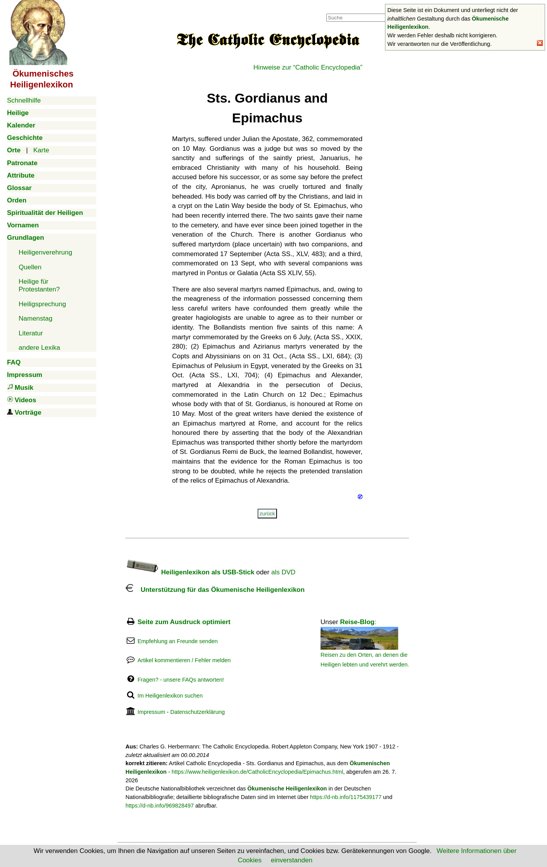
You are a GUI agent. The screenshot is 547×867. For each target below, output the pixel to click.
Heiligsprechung (42, 304)
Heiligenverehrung (45, 252)
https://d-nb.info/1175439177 (346, 797)
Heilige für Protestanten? (39, 285)
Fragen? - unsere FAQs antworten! (181, 680)
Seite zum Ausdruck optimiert (184, 622)
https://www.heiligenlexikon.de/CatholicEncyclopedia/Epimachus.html (257, 772)
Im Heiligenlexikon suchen (170, 696)
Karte (41, 150)
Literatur (31, 333)
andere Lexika (39, 347)
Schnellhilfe (24, 100)
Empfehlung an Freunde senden (178, 641)
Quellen (30, 267)
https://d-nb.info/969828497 (159, 805)
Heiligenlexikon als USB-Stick (189, 572)
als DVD (283, 572)
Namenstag (35, 318)
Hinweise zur (307, 67)
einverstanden (291, 860)
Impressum (151, 712)
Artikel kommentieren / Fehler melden (184, 660)
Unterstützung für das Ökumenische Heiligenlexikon (215, 589)
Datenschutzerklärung (197, 712)
